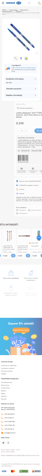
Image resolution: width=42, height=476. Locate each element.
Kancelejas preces (6, 382)
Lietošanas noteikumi (7, 368)
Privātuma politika (7, 371)
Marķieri (3, 390)
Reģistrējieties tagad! (21, 330)
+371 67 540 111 (9, 418)
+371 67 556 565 (9, 421)
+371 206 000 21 (9, 414)
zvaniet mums (19, 67)
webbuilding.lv (7, 466)
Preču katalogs (13, 10)
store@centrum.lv (9, 433)
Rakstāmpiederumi (7, 11)
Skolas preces (24, 10)
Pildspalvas (18, 11)
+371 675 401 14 (9, 429)
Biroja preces (5, 385)
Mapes (3, 393)
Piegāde (3, 374)
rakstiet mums (31, 67)
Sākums (4, 10)
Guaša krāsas (5, 388)
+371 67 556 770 (9, 425)
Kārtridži (3, 399)
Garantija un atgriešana (8, 365)
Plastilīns (4, 396)
